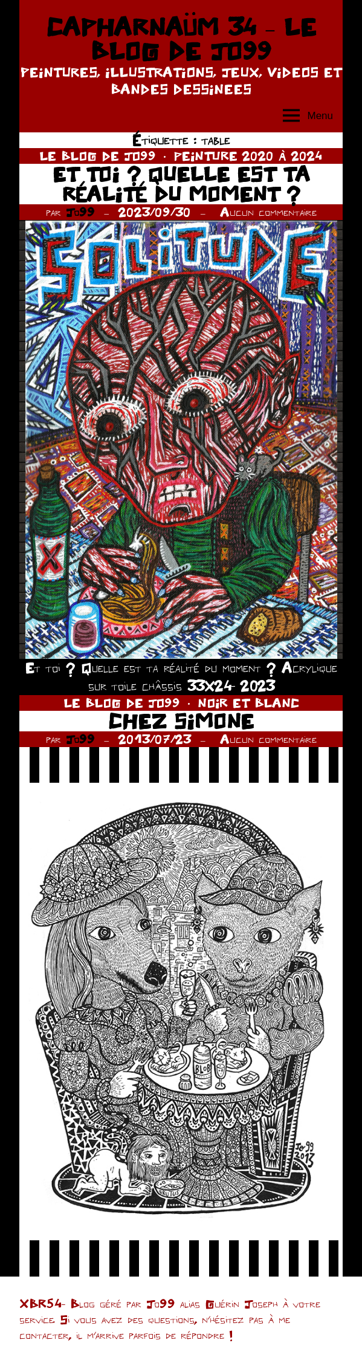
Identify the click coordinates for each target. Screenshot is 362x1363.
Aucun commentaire (268, 212)
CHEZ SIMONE (181, 721)
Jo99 (80, 212)
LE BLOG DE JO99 (97, 155)
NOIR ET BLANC (248, 702)
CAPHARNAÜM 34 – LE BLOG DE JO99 (181, 38)
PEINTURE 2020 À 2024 (248, 155)
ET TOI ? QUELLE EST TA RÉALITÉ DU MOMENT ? (181, 184)
